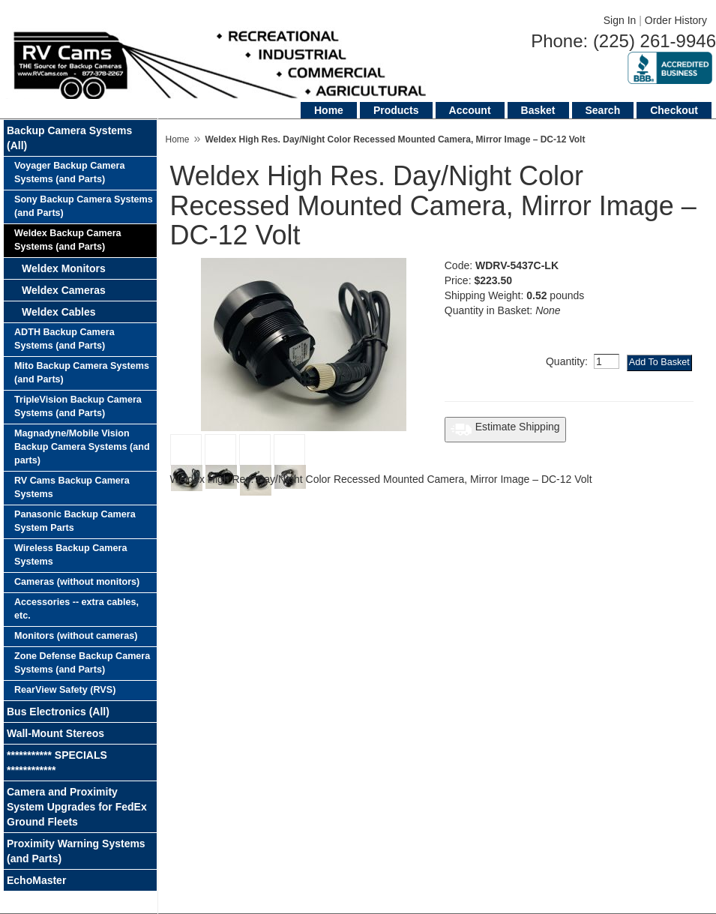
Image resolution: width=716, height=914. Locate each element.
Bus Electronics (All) (58, 712)
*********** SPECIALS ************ (57, 762)
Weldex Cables (59, 312)
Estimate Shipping (505, 429)
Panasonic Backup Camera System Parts (75, 521)
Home (328, 110)
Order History (676, 20)
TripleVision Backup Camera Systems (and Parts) (78, 406)
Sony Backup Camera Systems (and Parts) (83, 206)
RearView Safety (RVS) (64, 690)
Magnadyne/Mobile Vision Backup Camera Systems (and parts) (82, 447)
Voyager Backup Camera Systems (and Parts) (69, 172)
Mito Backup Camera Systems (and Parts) (81, 373)
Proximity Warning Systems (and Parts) (76, 851)
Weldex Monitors (64, 268)
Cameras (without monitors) (76, 582)
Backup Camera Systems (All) (69, 137)
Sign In (620, 20)
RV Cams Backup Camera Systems (72, 487)
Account (470, 110)
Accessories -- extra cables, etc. (76, 609)
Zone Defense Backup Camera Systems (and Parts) (82, 663)
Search (603, 110)
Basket (538, 110)
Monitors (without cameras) (75, 636)
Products (396, 110)
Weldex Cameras (64, 290)
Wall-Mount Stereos (55, 733)
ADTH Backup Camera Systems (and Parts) (64, 339)
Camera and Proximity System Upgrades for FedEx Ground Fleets (77, 807)
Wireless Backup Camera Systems (70, 555)
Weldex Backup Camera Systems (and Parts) (67, 240)
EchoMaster (36, 880)
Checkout (674, 110)
